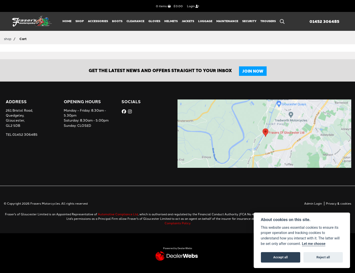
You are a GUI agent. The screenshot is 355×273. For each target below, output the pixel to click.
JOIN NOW (252, 71)
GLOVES (154, 21)
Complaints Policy (178, 223)
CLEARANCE (135, 21)
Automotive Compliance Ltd (118, 214)
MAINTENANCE (227, 21)
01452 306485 (324, 21)
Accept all (280, 257)
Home (66, 21)
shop (7, 38)
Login (193, 6)
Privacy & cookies (338, 203)
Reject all (323, 257)
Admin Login (313, 203)
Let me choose (314, 244)
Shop (79, 21)
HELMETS (171, 21)
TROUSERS (268, 21)
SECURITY (249, 21)
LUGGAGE (205, 21)
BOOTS (117, 21)
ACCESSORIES (98, 21)
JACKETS (188, 21)
